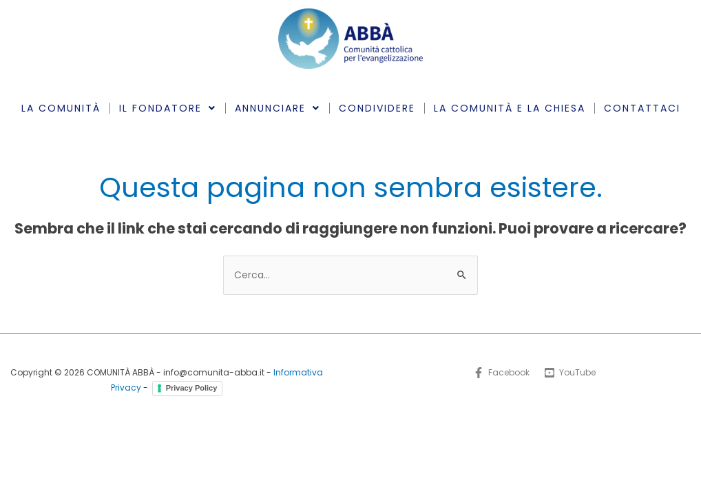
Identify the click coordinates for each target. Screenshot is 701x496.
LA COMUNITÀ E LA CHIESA (509, 108)
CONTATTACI (642, 108)
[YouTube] (570, 372)
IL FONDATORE (167, 108)
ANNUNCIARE (277, 108)
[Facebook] (501, 372)
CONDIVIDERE (377, 108)
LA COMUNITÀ (61, 108)
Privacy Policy (192, 388)
